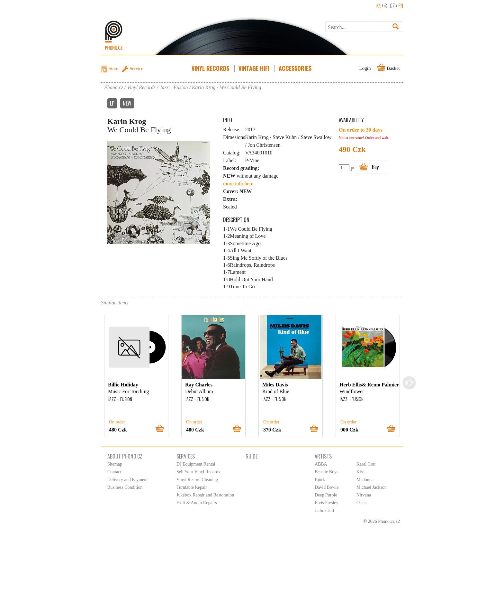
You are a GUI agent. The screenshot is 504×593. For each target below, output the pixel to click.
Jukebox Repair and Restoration (205, 495)
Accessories (296, 68)
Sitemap (114, 464)
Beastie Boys (326, 471)
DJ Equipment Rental (195, 464)
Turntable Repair (191, 487)
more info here (238, 183)
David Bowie (326, 487)
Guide (251, 456)
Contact (114, 471)
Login (365, 68)
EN (401, 6)
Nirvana (363, 495)
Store (113, 68)
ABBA (321, 464)
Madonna (365, 479)
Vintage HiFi (255, 68)
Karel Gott (365, 464)
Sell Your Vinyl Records (198, 471)
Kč (378, 6)
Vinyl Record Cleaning (197, 479)
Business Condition (124, 487)
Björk (320, 479)
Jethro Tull (324, 510)
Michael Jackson (371, 487)
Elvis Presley (326, 502)
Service (136, 68)
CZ (392, 6)
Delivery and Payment (127, 479)
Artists (323, 456)
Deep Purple (326, 495)
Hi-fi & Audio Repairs (196, 502)
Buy (375, 167)
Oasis (361, 502)
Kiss (360, 471)
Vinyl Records (211, 68)
